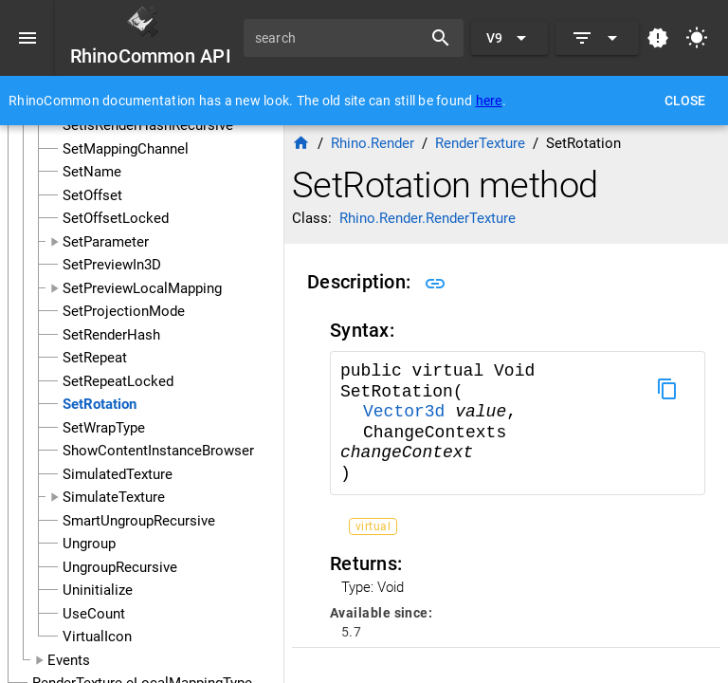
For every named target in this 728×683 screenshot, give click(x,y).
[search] (339, 38)
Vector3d (409, 411)
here (489, 100)
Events (68, 660)
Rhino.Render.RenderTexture (427, 218)
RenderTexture (480, 143)
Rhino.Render (372, 143)
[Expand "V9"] (509, 38)
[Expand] (597, 38)
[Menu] (27, 38)
